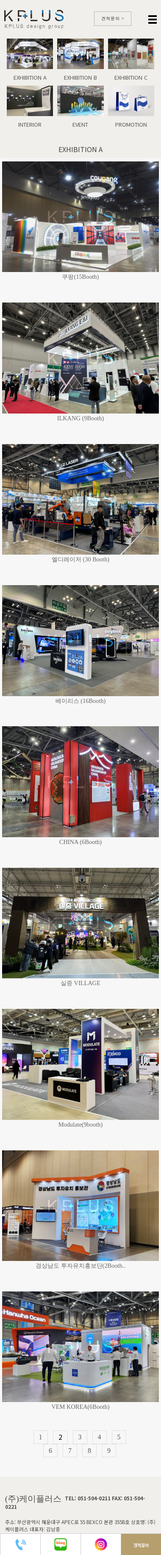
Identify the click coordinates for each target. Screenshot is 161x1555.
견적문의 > (113, 18)
